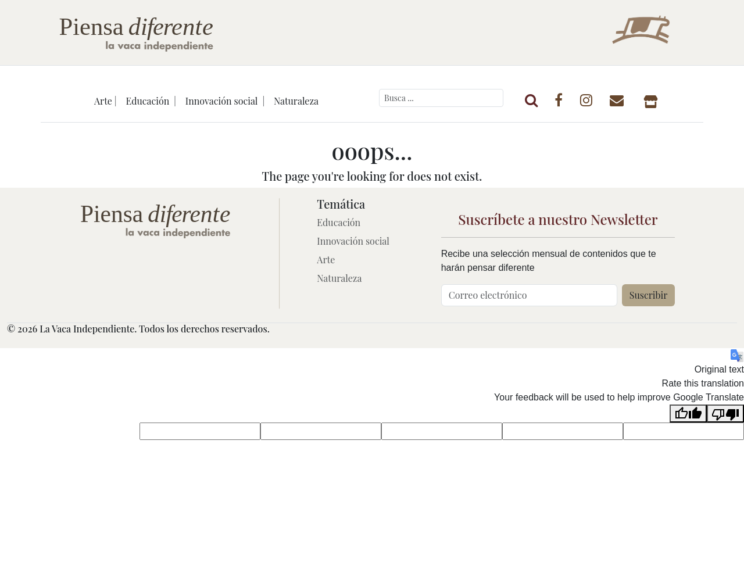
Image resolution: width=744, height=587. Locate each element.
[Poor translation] (725, 414)
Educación (338, 222)
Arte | (105, 101)
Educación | (151, 101)
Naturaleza (296, 101)
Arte (326, 259)
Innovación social (353, 241)
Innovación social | (224, 101)
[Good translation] (688, 414)
